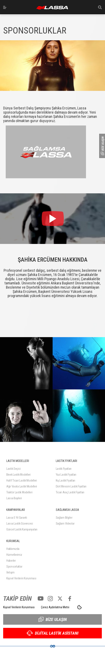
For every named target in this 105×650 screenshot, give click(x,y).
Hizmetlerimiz (14, 554)
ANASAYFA (52, 7)
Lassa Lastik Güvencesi (19, 523)
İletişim (10, 572)
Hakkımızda (12, 548)
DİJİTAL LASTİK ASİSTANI (52, 633)
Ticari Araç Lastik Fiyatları (70, 492)
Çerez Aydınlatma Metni (55, 607)
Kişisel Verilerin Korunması (21, 578)
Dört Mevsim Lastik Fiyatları (71, 486)
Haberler (11, 560)
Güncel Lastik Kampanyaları (21, 529)
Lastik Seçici (13, 468)
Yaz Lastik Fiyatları (66, 474)
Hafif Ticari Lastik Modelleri (21, 480)
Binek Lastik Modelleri (18, 474)
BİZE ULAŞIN (52, 619)
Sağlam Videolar (65, 523)
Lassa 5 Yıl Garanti (16, 517)
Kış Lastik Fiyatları (65, 480)
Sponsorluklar (14, 566)
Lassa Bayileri (14, 498)
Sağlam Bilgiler (64, 517)
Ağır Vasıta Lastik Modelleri (21, 486)
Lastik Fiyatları (64, 468)
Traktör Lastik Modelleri (19, 492)
